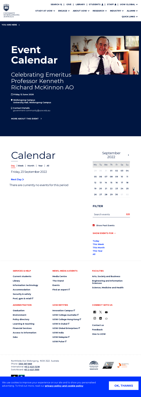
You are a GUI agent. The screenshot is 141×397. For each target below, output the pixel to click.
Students (95, 4)
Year (40, 165)
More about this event (25, 118)
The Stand (58, 281)
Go (128, 214)
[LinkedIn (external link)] (100, 318)
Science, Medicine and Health (108, 287)
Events (56, 285)
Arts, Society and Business (106, 276)
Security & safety (22, 294)
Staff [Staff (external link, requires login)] (110, 4)
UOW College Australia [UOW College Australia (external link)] (64, 315)
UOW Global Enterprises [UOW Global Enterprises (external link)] (65, 328)
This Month (99, 247)
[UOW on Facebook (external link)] (94, 312)
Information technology (25, 285)
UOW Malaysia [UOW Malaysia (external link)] (59, 337)
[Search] (56, 4)
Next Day (17, 179)
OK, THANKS (123, 385)
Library (80, 4)
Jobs (15, 337)
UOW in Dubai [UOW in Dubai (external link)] (59, 324)
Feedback (97, 330)
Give (68, 4)
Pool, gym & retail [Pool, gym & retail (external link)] (22, 298)
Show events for (103, 233)
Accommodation (21, 290)
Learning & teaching (23, 324)
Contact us (98, 325)
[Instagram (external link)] (94, 318)
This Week (98, 244)
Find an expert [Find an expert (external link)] (60, 290)
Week (21, 165)
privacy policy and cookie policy (64, 386)
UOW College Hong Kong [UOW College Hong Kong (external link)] (65, 319)
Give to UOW (99, 334)
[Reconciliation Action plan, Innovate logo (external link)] (94, 365)
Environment (19, 315)
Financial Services (22, 328)
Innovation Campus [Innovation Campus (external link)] (62, 310)
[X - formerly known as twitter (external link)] (100, 312)
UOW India (58, 333)
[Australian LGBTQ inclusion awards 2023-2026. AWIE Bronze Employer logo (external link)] (108, 365)
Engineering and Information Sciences (107, 282)
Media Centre (59, 276)
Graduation (19, 310)
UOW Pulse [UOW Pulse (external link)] (58, 341)
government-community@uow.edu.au (31, 110)
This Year (97, 251)
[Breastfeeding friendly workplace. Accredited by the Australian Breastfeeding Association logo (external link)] (123, 365)
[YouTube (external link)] (106, 312)
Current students (22, 276)
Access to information (24, 333)
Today (96, 241)
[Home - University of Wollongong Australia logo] (11, 10)
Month (31, 165)
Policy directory (21, 319)
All (48, 165)
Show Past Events (105, 225)
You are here (11, 25)
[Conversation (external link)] (106, 318)
